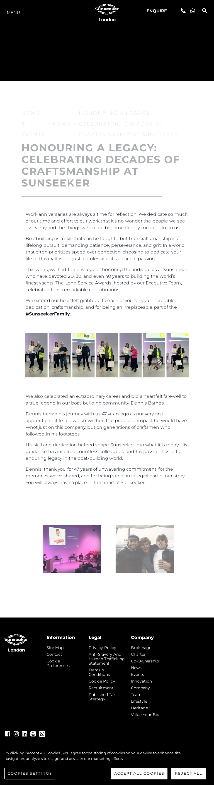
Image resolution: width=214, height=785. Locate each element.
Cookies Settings (30, 773)
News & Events (33, 113)
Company (140, 687)
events (137, 674)
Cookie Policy (102, 681)
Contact (54, 654)
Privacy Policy (102, 647)
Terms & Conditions (99, 672)
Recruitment (101, 687)
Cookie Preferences (58, 663)
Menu (13, 12)
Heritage (139, 707)
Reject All (188, 773)
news (136, 667)
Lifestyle (139, 701)
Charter (138, 654)
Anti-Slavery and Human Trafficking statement (107, 659)
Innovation (141, 681)
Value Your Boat (146, 714)
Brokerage (141, 647)
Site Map (55, 647)
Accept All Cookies (139, 773)
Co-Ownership (145, 661)
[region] (107, 765)
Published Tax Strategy (102, 697)
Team (136, 694)
